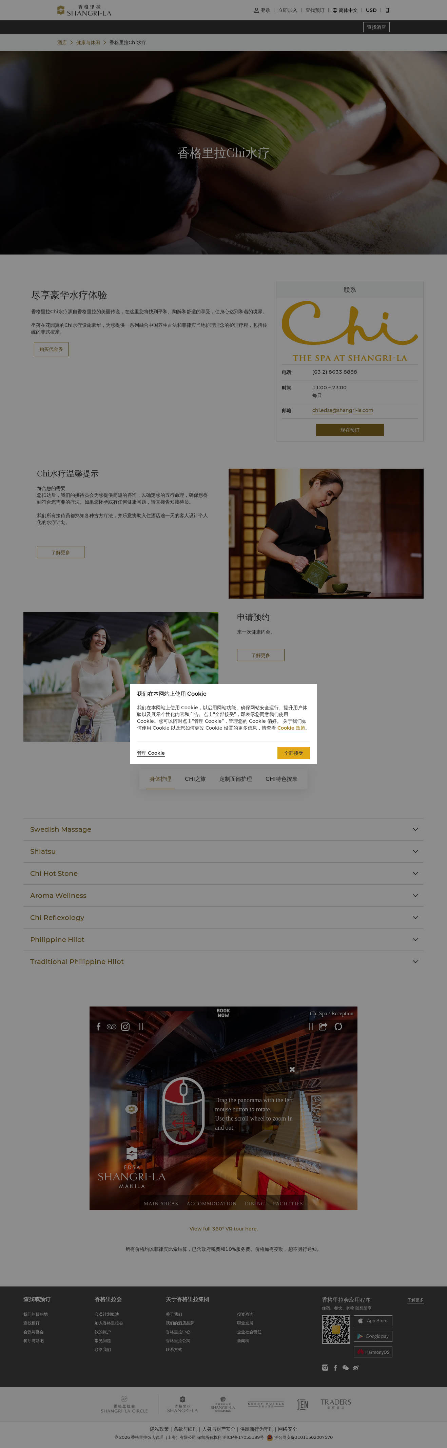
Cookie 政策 (291, 728)
